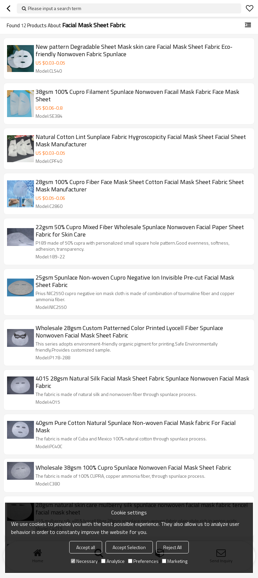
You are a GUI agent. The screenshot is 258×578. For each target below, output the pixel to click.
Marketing (174, 561)
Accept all (85, 547)
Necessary (84, 561)
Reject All (172, 547)
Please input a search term (54, 8)
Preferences (143, 561)
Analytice (113, 561)
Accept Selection (129, 547)
